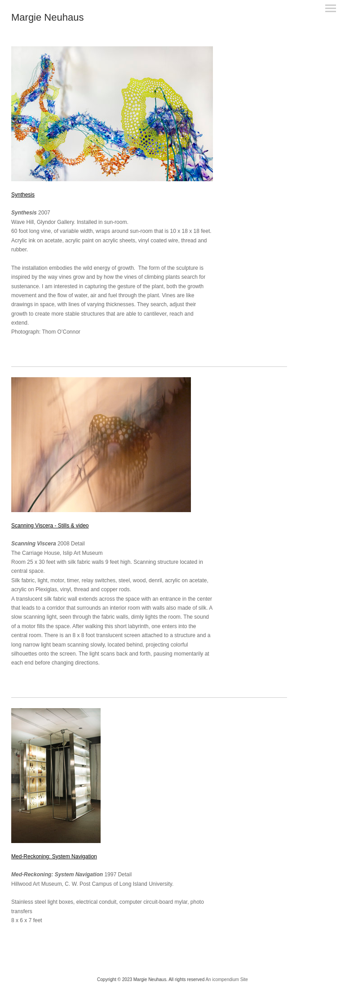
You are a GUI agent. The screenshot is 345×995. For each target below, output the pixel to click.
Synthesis (23, 195)
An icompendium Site (226, 979)
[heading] (47, 19)
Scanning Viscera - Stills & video (50, 525)
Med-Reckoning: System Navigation (54, 856)
